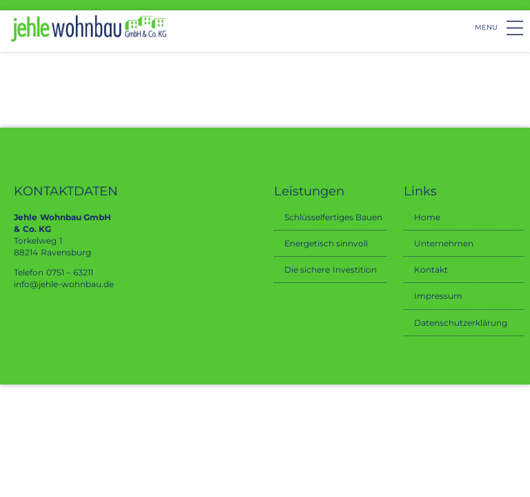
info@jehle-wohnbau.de (64, 284)
